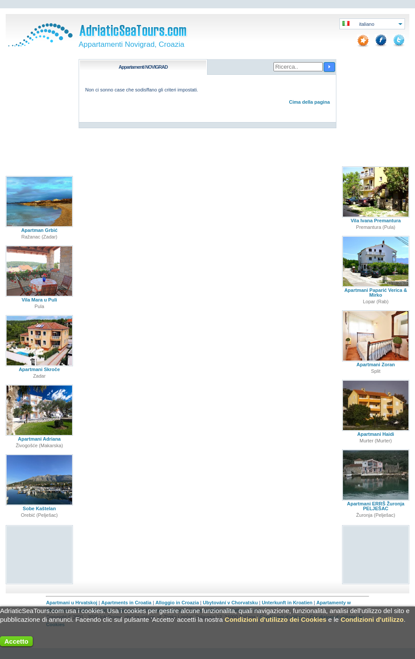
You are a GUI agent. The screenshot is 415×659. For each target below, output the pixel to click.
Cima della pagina (309, 102)
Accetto (16, 641)
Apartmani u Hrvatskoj (71, 602)
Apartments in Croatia (126, 602)
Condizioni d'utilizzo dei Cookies (275, 619)
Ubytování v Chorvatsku (230, 602)
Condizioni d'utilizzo (372, 619)
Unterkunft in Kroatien (287, 602)
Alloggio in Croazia (177, 602)
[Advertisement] (39, 554)
